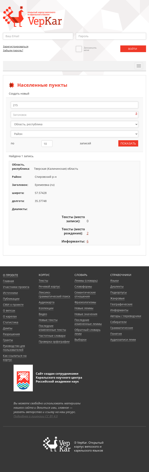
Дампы (7, 328)
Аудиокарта (46, 302)
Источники (10, 293)
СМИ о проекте (13, 304)
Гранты (8, 340)
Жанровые (117, 298)
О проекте (10, 275)
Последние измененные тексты (52, 328)
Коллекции (46, 308)
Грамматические (121, 328)
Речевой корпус (49, 286)
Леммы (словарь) (85, 280)
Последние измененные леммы (88, 322)
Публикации (11, 299)
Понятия (116, 334)
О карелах (10, 316)
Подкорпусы (118, 292)
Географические (121, 304)
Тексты (43, 280)
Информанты (119, 310)
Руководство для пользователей (14, 348)
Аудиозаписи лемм (123, 339)
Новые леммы (83, 308)
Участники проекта (16, 287)
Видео (43, 314)
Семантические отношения (85, 294)
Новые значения (85, 314)
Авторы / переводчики (125, 316)
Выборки (80, 339)
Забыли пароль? (13, 50)
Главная (8, 281)
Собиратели (118, 322)
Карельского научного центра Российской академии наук (59, 379)
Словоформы (83, 286)
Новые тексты (48, 320)
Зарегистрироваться (15, 46)
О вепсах (9, 310)
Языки (114, 280)
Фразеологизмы (85, 302)
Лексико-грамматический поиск (54, 294)
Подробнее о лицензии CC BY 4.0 (36, 416)
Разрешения (11, 334)
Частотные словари (52, 335)
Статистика (10, 322)
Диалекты (117, 286)
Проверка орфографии (54, 341)
